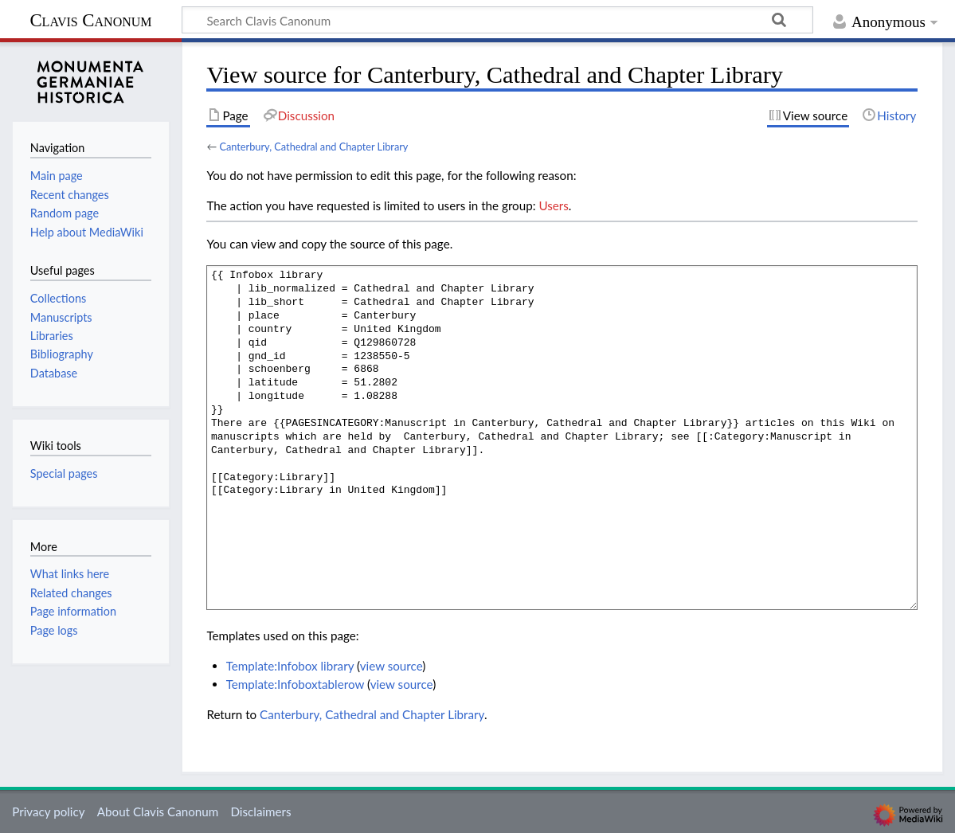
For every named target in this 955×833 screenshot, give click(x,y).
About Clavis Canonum (157, 811)
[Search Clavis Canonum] (497, 20)
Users (553, 205)
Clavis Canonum (90, 20)
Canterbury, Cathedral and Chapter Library (313, 146)
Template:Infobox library (290, 666)
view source (391, 666)
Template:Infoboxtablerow (295, 684)
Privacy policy (48, 811)
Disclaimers (260, 811)
